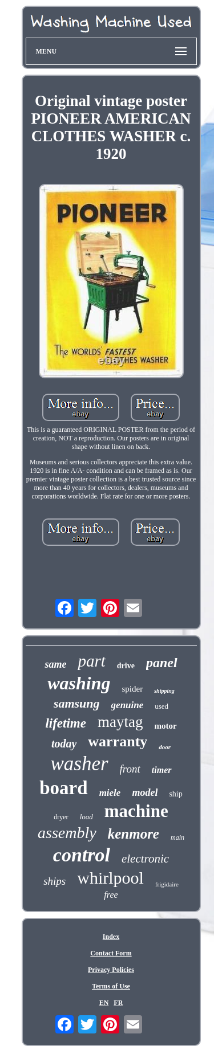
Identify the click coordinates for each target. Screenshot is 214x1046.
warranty (117, 741)
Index (111, 937)
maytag (120, 721)
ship (175, 794)
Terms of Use (111, 986)
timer (162, 770)
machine (136, 811)
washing (78, 683)
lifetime (65, 723)
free (111, 895)
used (161, 706)
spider (132, 688)
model (145, 792)
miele (110, 792)
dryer (61, 817)
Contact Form (110, 953)
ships (54, 881)
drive (126, 665)
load (86, 816)
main (177, 837)
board (63, 788)
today (63, 743)
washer (79, 764)
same (55, 664)
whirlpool (110, 877)
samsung (77, 703)
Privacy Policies (111, 970)
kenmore (133, 833)
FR (118, 1003)
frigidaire (167, 884)
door (165, 746)
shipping (164, 691)
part (91, 661)
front (130, 769)
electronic (145, 858)
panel (161, 662)
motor (165, 725)
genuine (127, 705)
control (81, 854)
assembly (67, 832)
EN (104, 1003)
